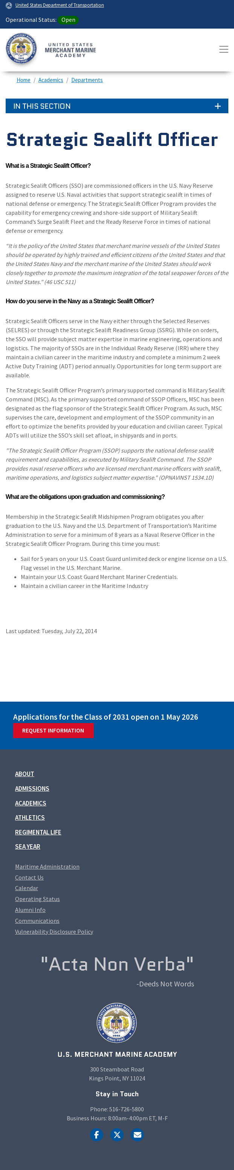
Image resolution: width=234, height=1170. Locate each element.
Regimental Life (38, 832)
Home (24, 80)
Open (68, 19)
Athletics (30, 817)
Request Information (53, 730)
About (24, 774)
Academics (50, 80)
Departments (87, 80)
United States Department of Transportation (59, 5)
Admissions (32, 788)
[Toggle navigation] (224, 49)
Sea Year (27, 846)
